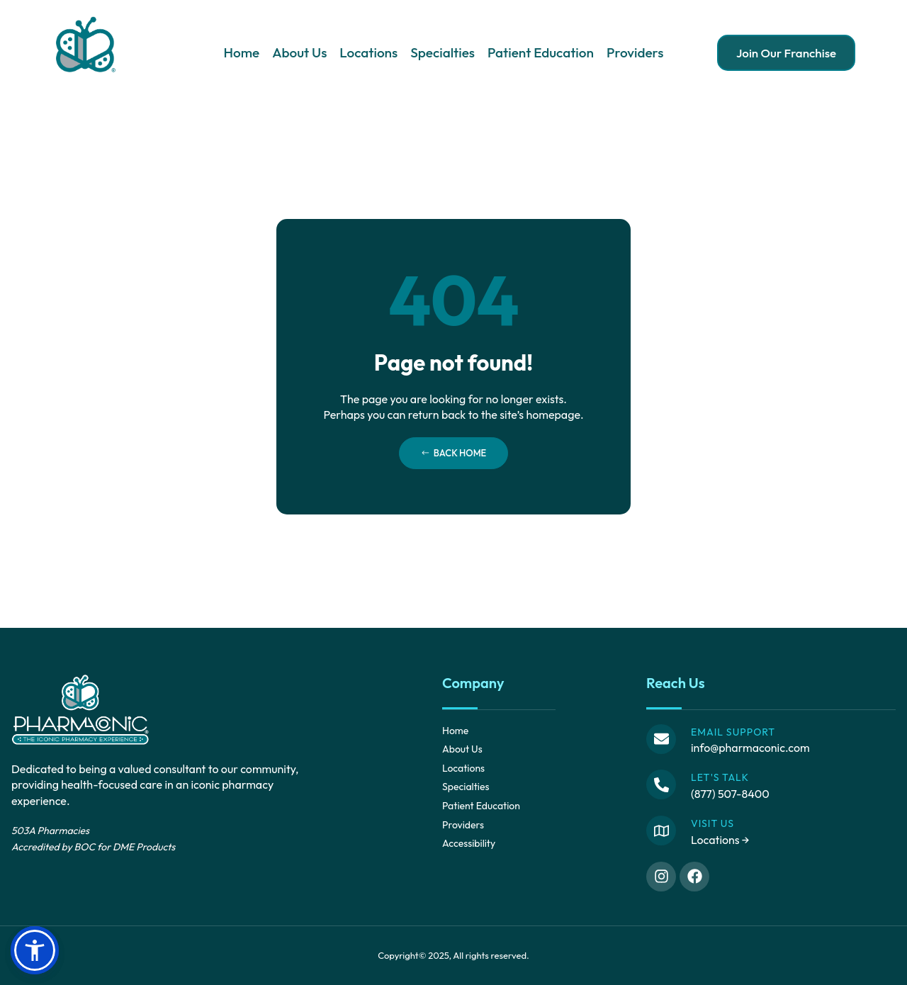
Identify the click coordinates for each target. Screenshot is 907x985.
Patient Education (541, 52)
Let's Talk (720, 777)
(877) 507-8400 (730, 794)
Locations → (720, 840)
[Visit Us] (661, 830)
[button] (34, 950)
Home (241, 52)
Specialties (442, 52)
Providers (635, 52)
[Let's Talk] (661, 784)
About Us (299, 52)
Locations (368, 52)
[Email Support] (661, 739)
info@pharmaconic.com (750, 748)
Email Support (733, 732)
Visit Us (712, 823)
